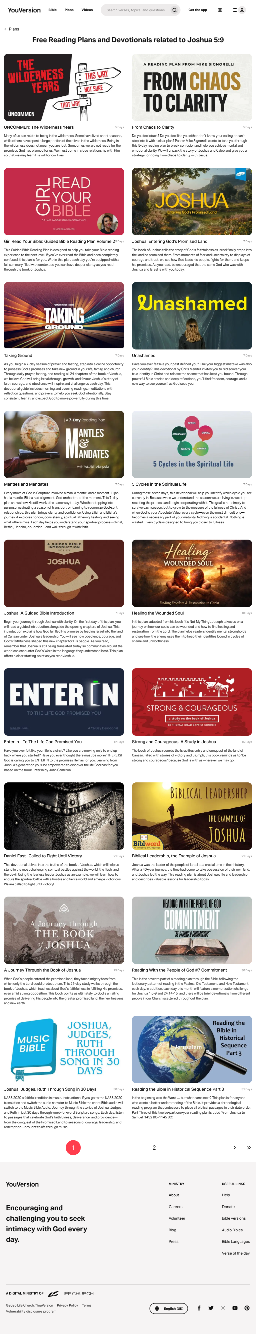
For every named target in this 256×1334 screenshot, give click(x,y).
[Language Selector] (220, 10)
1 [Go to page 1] (73, 1147)
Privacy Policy (67, 1305)
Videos (87, 10)
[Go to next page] (235, 1148)
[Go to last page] (249, 1148)
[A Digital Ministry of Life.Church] (128, 1291)
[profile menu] (238, 10)
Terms (87, 1305)
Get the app (197, 10)
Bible (52, 10)
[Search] (134, 10)
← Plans (11, 28)
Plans (69, 10)
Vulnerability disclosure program (31, 1311)
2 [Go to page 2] (154, 1147)
